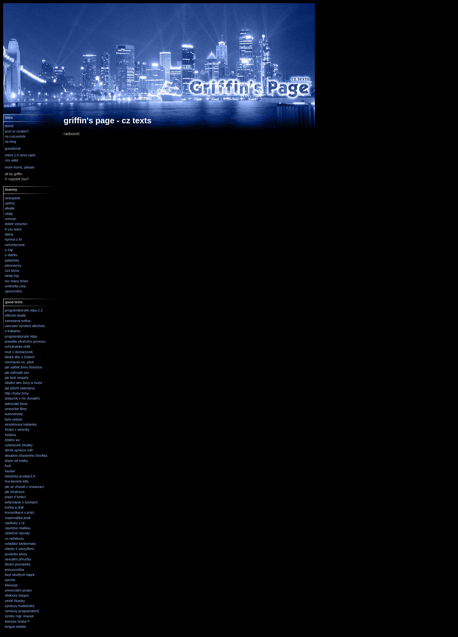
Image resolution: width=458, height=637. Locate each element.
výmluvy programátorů (22, 611)
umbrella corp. (16, 286)
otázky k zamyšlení (19, 549)
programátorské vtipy (21, 336)
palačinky (12, 260)
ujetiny (10, 203)
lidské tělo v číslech (20, 357)
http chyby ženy (17, 393)
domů (9, 126)
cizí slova (12, 270)
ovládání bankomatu (20, 543)
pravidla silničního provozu (25, 341)
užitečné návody (17, 533)
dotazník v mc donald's (22, 398)
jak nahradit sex (17, 372)
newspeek (12, 198)
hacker (10, 471)
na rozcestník (15, 136)
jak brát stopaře (17, 378)
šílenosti (11, 585)
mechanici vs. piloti (19, 362)
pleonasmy (13, 265)
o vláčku (11, 255)
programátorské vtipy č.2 (24, 310)
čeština (10, 435)
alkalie (10, 208)
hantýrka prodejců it (20, 476)
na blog (10, 141)
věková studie (15, 315)
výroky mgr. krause (19, 616)
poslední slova (16, 554)
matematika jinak (18, 518)
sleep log (12, 275)
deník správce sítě (19, 450)
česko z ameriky (17, 429)
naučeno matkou (17, 528)
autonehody (14, 414)
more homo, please (19, 167)
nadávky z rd (14, 523)
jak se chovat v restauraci (24, 487)
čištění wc (12, 440)
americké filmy (16, 409)
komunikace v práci (19, 512)
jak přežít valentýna (20, 388)
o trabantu (12, 331)
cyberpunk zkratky (19, 445)
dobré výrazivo (16, 224)
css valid (11, 160)
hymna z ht (13, 239)
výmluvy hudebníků (19, 606)
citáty (9, 214)
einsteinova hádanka (21, 424)
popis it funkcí (15, 497)
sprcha (10, 580)
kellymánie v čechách (21, 502)
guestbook (13, 148)
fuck (8, 466)
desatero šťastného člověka (26, 455)
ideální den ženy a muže (23, 383)
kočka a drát (14, 507)
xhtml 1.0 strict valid (20, 155)
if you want (13, 229)
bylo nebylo (13, 419)
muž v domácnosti (19, 352)
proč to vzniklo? (17, 131)
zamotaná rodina (18, 321)
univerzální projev (18, 590)
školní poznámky (18, 564)
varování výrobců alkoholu (25, 326)
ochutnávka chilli (17, 346)
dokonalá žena (16, 404)
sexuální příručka (18, 559)
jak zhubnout (14, 492)
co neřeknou (14, 538)
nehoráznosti (14, 245)
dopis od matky (16, 460)
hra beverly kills (17, 481)
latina (9, 234)
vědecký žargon (17, 595)
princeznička (14, 570)
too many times (16, 281)
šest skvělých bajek (20, 575)
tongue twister (15, 626)
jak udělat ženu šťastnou (23, 367)
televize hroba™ (17, 621)
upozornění (13, 291)
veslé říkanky (15, 601)
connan (10, 219)
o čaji (9, 250)
